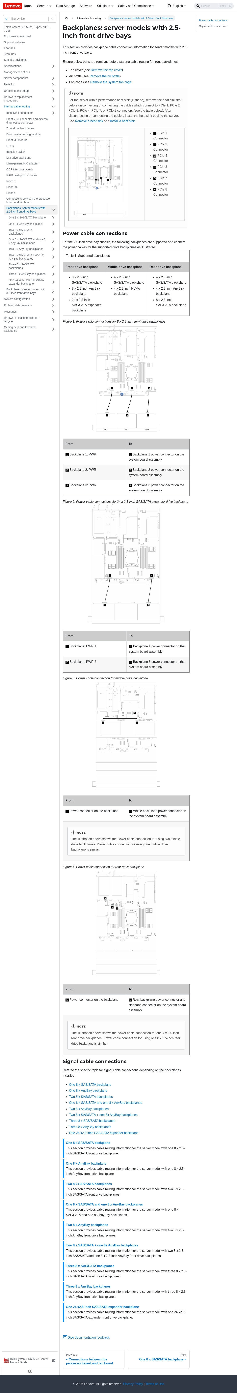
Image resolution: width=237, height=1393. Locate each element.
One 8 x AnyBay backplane (25, 223)
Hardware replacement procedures (18, 98)
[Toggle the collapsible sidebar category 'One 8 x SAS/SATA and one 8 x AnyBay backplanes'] (53, 241)
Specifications (12, 66)
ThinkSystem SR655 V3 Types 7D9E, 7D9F (27, 28)
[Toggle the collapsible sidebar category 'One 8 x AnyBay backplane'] (53, 224)
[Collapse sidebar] (30, 1371)
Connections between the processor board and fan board (28, 200)
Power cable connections (213, 20)
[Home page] (66, 18)
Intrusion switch (15, 151)
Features (9, 48)
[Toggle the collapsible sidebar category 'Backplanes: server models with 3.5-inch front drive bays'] (53, 291)
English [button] (175, 6)
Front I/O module (16, 140)
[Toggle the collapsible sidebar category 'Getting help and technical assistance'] (53, 329)
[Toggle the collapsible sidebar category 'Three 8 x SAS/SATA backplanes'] (53, 266)
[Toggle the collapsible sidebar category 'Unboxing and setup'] (53, 91)
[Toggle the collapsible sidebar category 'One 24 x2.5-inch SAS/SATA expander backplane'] (53, 282)
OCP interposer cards (19, 169)
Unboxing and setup (16, 90)
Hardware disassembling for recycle (21, 319)
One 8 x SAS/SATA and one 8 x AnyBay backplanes (27, 241)
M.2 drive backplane (18, 157)
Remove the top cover (106, 70)
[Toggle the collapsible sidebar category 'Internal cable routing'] (53, 106)
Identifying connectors (19, 112)
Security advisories (15, 59)
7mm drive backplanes (20, 128)
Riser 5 (10, 192)
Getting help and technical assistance (20, 329)
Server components (16, 78)
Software (86, 6)
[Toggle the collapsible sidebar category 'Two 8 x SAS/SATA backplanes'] (53, 232)
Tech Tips (10, 54)
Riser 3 (10, 181)
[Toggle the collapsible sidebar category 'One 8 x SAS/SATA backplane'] (53, 218)
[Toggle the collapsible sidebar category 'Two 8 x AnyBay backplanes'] (53, 249)
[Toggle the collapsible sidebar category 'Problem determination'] (53, 305)
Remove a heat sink (89, 121)
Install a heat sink (122, 121)
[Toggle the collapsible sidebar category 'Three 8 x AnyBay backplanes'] (53, 274)
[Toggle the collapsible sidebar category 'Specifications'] (53, 66)
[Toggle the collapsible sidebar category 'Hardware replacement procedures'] (53, 98)
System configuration (17, 299)
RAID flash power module (22, 175)
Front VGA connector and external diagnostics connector (27, 120)
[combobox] (10, 18)
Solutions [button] (103, 6)
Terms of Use (154, 1384)
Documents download (17, 36)
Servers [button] (42, 6)
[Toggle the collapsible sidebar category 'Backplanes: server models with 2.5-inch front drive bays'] (53, 210)
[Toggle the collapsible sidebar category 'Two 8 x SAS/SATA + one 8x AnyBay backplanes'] (53, 257)
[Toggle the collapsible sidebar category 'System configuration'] (53, 299)
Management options (17, 72)
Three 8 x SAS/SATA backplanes (21, 266)
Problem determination (18, 305)
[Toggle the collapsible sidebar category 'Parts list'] (53, 84)
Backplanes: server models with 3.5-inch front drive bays (25, 291)
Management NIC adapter (22, 163)
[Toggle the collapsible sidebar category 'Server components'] (53, 78)
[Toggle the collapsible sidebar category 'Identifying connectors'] (53, 113)
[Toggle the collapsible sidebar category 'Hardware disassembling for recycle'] (53, 319)
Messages (10, 311)
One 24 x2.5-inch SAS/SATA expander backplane (26, 281)
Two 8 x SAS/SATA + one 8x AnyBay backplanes (26, 256)
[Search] (214, 6)
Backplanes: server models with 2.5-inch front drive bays (25, 209)
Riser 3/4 (11, 187)
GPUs (10, 146)
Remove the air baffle (105, 76)
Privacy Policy (133, 1384)
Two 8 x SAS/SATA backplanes (20, 231)
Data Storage (65, 6)
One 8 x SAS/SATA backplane (27, 217)
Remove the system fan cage (110, 82)
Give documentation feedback (86, 1337)
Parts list (9, 84)
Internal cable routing (17, 106)
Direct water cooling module (23, 134)
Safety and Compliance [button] (134, 6)
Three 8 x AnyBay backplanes (27, 274)
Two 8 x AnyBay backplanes (26, 248)
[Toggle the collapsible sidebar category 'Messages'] (53, 312)
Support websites (14, 42)
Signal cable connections (213, 26)
